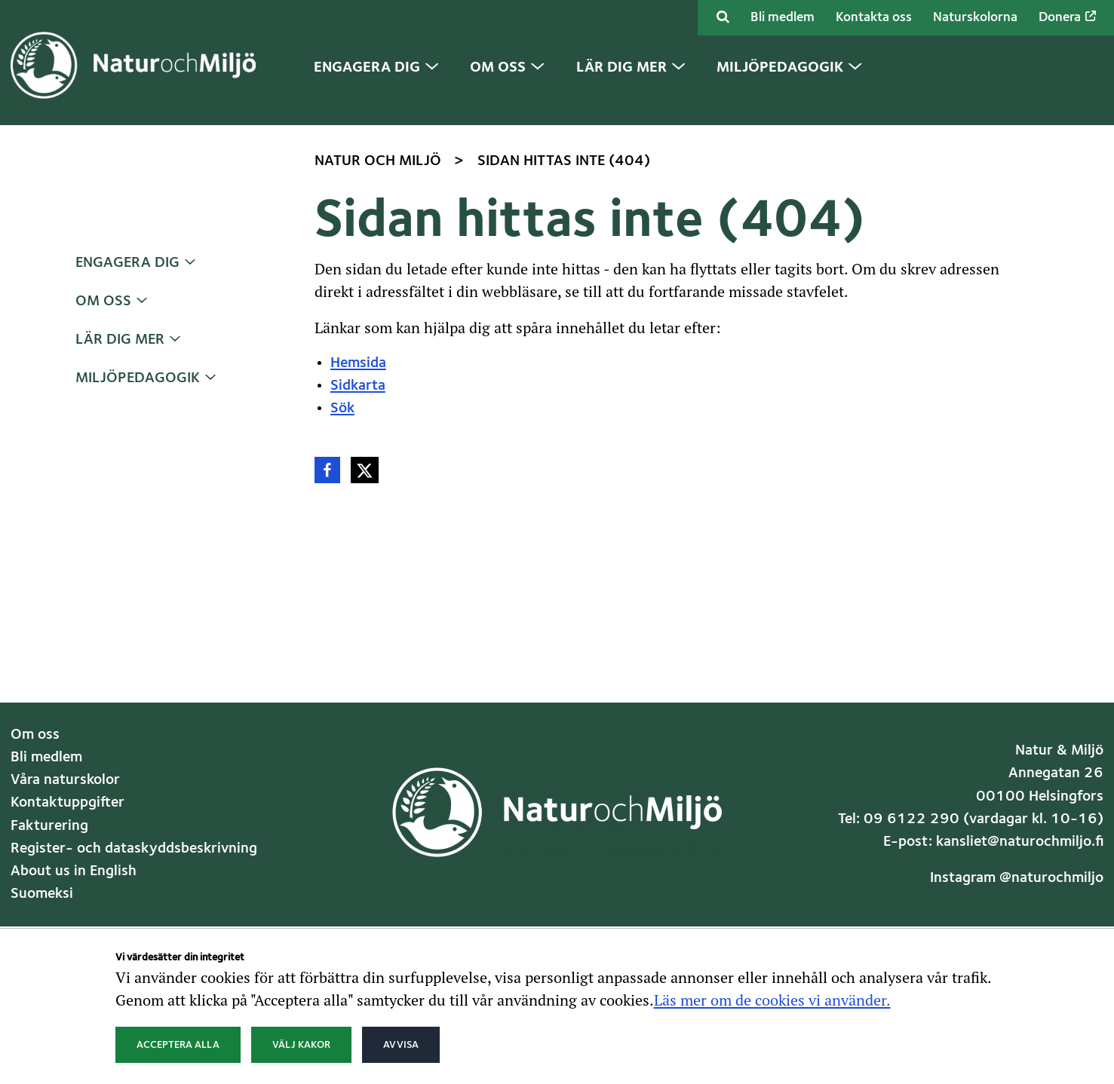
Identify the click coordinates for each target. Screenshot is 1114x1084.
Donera (1067, 17)
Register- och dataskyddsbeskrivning (134, 848)
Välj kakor (301, 1045)
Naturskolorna (975, 17)
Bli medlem (782, 17)
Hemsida (358, 363)
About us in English (74, 871)
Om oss (103, 301)
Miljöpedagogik (137, 378)
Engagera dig (127, 263)
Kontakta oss (874, 17)
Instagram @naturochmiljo (1016, 878)
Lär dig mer (119, 340)
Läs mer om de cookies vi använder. (772, 999)
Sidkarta (357, 385)
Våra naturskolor (65, 780)
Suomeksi (42, 894)
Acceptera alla (178, 1045)
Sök (342, 408)
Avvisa (401, 1045)
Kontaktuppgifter (67, 802)
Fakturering (49, 826)
